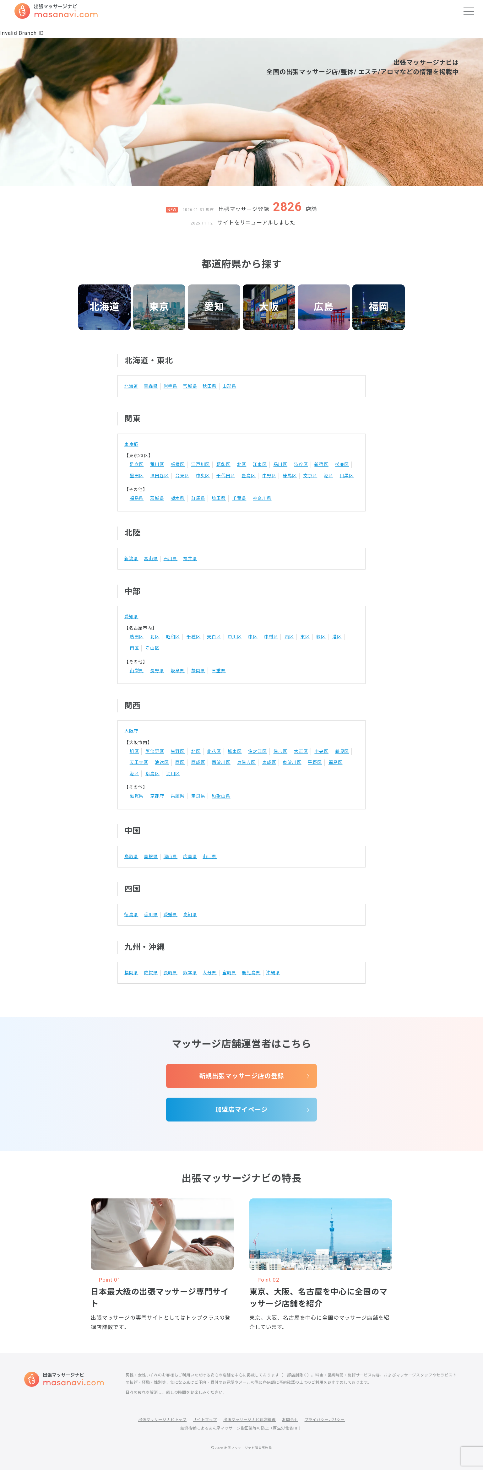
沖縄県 (273, 972)
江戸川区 (200, 464)
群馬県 (198, 498)
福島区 (335, 762)
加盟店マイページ (241, 1109)
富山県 (151, 558)
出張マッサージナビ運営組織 (249, 1420)
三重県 (219, 670)
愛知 (214, 307)
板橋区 (178, 464)
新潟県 (131, 558)
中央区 (203, 475)
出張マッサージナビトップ (162, 1420)
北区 (242, 464)
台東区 (182, 475)
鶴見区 (342, 751)
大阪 (269, 307)
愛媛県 (171, 914)
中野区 (269, 475)
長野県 (157, 670)
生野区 (178, 751)
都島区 (152, 773)
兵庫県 (178, 795)
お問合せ (290, 1420)
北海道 (105, 307)
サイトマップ (205, 1420)
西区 (289, 636)
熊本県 (190, 972)
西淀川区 (221, 762)
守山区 (152, 648)
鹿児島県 (251, 972)
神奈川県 (262, 498)
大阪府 (131, 730)
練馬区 (290, 475)
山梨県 (137, 670)
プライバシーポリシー (325, 1420)
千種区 (194, 636)
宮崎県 (229, 972)
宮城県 (190, 386)
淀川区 (173, 773)
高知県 (190, 914)
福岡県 (131, 972)
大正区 (301, 751)
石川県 (171, 558)
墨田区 (137, 475)
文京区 (310, 475)
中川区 (235, 636)
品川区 (281, 464)
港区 (328, 475)
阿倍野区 (154, 751)
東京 (159, 307)
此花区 (214, 751)
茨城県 (157, 498)
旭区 (134, 751)
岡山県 (171, 856)
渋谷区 (301, 464)
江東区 (260, 464)
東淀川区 (292, 762)
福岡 (379, 307)
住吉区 (281, 751)
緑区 (321, 636)
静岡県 (198, 670)
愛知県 (131, 616)
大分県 (210, 972)
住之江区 (257, 751)
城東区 (235, 751)
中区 (253, 636)
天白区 (214, 636)
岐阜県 (178, 670)
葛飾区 (223, 464)
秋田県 (210, 386)
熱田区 (137, 636)
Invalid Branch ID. (22, 33)
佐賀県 (151, 972)
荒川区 (157, 464)
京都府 (157, 795)
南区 (134, 648)
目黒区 (347, 475)
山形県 (229, 386)
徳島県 (131, 914)
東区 (305, 636)
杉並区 (342, 464)
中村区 (271, 636)
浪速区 (162, 762)
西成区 (198, 762)
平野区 (315, 762)
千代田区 (225, 475)
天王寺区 (139, 762)
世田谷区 (159, 475)
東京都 (131, 444)
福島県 (137, 498)
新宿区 (321, 464)
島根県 (151, 856)
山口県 (210, 856)
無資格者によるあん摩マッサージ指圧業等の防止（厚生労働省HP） (241, 1428)
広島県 (190, 856)
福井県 (190, 558)
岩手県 (171, 386)
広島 (324, 307)
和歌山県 (221, 796)
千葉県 (239, 498)
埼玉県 (219, 498)
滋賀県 (137, 795)
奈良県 (198, 795)
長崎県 (171, 972)
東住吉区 (246, 762)
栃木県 (178, 498)
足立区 (137, 464)
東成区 (269, 762)
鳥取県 (131, 856)
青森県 (151, 386)
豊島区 (249, 475)
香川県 (151, 914)
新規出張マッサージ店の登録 (241, 1076)
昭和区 (173, 636)
